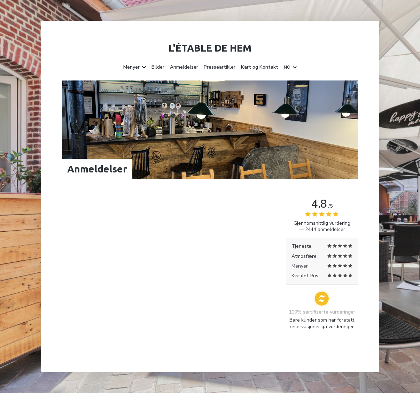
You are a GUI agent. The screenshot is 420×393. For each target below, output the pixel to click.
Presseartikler (219, 67)
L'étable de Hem (210, 48)
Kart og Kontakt (259, 67)
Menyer (134, 67)
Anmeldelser (184, 67)
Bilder (157, 67)
